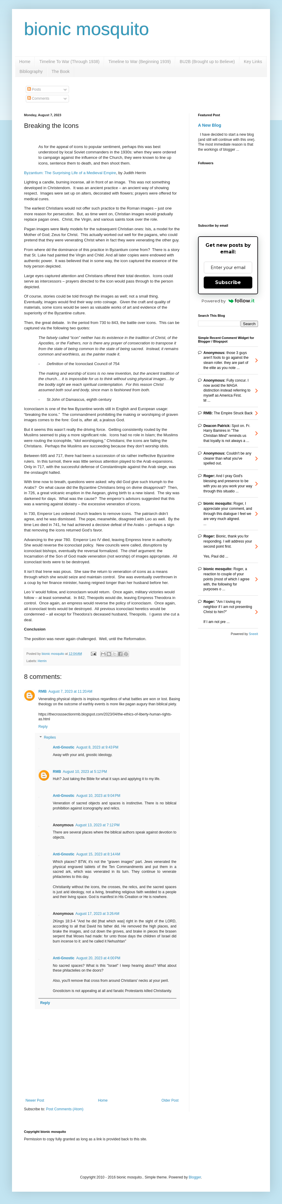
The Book (61, 71)
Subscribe (228, 282)
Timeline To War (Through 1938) (69, 61)
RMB (42, 691)
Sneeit (253, 634)
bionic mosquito (86, 29)
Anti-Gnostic (63, 747)
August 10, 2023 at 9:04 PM (98, 796)
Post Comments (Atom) (64, 1109)
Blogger (195, 1177)
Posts (34, 89)
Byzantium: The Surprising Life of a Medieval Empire (70, 173)
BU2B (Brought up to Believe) (207, 61)
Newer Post (35, 1100)
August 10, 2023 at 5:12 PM (85, 772)
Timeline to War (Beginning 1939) (140, 61)
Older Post (169, 1100)
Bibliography (31, 71)
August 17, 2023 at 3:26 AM (97, 914)
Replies (50, 737)
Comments (38, 98)
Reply (43, 727)
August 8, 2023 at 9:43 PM (97, 747)
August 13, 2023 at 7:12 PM (97, 825)
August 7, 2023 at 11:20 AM (70, 691)
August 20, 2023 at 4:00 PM (98, 958)
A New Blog (209, 125)
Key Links (253, 61)
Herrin (42, 661)
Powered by (228, 300)
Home (24, 61)
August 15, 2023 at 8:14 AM (98, 854)
